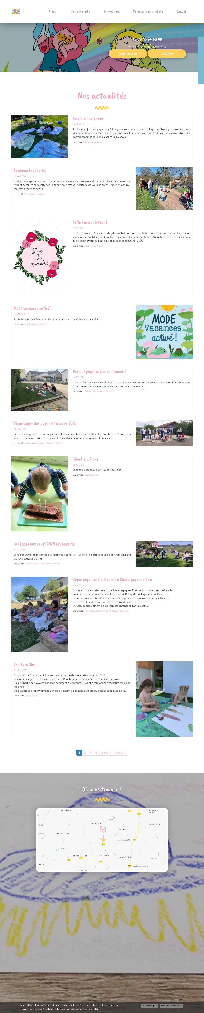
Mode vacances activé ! (32, 308)
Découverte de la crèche (153, 11)
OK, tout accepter (149, 1006)
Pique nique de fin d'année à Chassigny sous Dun (112, 579)
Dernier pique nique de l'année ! (99, 371)
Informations (121, 11)
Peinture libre (24, 664)
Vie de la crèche (93, 11)
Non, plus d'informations (171, 1006)
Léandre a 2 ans (85, 459)
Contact (183, 11)
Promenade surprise (29, 170)
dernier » (120, 752)
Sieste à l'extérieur (88, 118)
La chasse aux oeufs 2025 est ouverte (44, 544)
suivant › (106, 752)
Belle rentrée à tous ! (90, 222)
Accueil (69, 11)
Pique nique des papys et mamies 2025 (44, 423)
